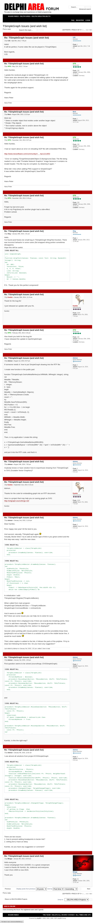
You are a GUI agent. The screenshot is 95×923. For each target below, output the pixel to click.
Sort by (56, 889)
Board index (13, 16)
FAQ (72, 20)
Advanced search (85, 9)
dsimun (10, 361)
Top (90, 56)
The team (46, 915)
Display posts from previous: (32, 889)
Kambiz (10, 297)
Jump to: (60, 899)
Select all (14, 250)
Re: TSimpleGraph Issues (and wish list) (26, 37)
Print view (84, 16)
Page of (76, 30)
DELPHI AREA (25, 16)
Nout (9, 114)
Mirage (10, 859)
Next (88, 889)
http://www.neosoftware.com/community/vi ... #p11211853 (27, 154)
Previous (8, 889)
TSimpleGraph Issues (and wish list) (25, 26)
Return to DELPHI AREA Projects (16, 899)
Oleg (9, 234)
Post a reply (9, 30)
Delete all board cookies (63, 915)
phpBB (39, 918)
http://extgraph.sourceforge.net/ (16, 501)
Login (87, 20)
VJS (9, 41)
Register (80, 20)
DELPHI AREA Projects (41, 16)
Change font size (89, 16)
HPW (9, 66)
